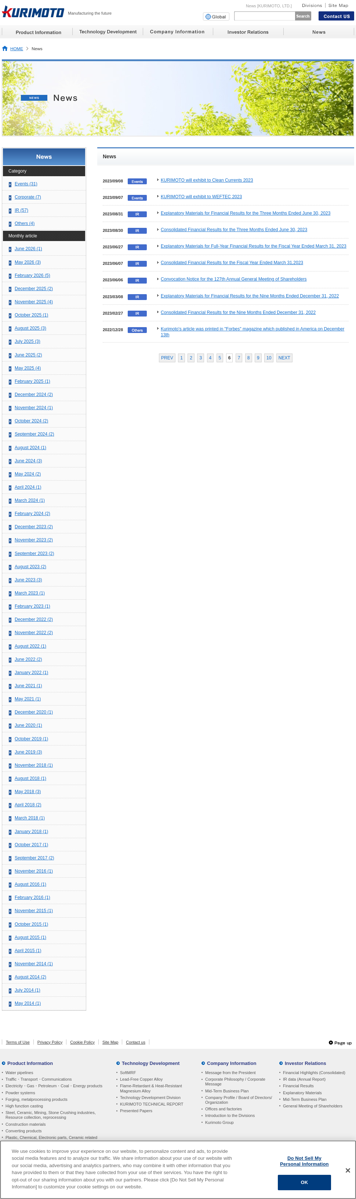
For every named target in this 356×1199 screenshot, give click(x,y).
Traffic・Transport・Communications (39, 1079)
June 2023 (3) (28, 579)
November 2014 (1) (34, 963)
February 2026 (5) (32, 275)
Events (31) (26, 183)
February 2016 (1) (32, 897)
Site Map (110, 1042)
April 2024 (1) (28, 487)
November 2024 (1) (34, 407)
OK (304, 1182)
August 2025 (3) (30, 328)
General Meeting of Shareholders (312, 1106)
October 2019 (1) (31, 738)
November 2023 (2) (34, 540)
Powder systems (20, 1093)
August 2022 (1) (30, 646)
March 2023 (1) (30, 593)
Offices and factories (223, 1109)
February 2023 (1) (32, 606)
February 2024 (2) (32, 513)
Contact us (135, 1042)
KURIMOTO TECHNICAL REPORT (152, 1104)
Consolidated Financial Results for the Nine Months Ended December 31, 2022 (238, 312)
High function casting (24, 1106)
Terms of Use (18, 1042)
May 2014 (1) (28, 1003)
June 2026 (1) (28, 248)
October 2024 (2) (31, 420)
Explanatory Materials (302, 1093)
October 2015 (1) (31, 924)
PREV (167, 357)
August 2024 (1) (30, 447)
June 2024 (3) (28, 460)
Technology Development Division (150, 1097)
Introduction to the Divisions (230, 1115)
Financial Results (298, 1086)
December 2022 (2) (34, 619)
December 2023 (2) (34, 526)
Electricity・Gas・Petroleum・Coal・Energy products (54, 1086)
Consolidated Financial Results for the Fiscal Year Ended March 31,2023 (232, 262)
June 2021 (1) (28, 685)
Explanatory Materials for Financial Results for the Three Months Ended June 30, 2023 (245, 213)
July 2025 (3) (27, 341)
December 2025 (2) (34, 288)
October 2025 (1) (31, 315)
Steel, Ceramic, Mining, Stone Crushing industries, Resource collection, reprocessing (51, 1115)
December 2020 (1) (34, 712)
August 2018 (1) (30, 778)
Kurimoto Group (219, 1122)
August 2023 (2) (30, 566)
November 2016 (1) (34, 871)
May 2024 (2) (28, 474)
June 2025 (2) (28, 355)
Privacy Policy (49, 1042)
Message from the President (230, 1072)
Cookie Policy (82, 1042)
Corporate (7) (28, 197)
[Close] (348, 1170)
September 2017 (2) (34, 858)
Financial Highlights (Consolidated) (314, 1072)
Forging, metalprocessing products (37, 1099)
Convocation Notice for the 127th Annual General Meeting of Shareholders (234, 279)
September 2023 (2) (34, 553)
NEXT (284, 357)
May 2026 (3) (28, 262)
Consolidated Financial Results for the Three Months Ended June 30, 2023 (234, 229)
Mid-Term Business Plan (227, 1091)
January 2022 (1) (31, 672)
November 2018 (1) (34, 765)
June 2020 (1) (28, 725)
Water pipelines (19, 1072)
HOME (16, 48)
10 (268, 357)
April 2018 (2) (28, 804)
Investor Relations (305, 1063)
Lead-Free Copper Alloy (141, 1079)
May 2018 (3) (28, 791)
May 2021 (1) (28, 699)
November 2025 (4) (34, 301)
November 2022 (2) (34, 632)
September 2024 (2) (34, 434)
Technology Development (150, 1063)
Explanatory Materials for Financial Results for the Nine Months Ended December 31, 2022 (250, 296)
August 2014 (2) (30, 977)
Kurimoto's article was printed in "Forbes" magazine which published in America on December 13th (252, 331)
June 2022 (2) (28, 659)
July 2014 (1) (27, 990)
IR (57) (21, 210)
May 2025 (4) (28, 368)
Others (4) (24, 223)
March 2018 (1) (30, 818)
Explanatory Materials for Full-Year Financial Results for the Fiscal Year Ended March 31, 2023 (253, 246)
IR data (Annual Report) (304, 1079)
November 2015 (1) (34, 910)
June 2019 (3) (28, 752)
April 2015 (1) (28, 950)
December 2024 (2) (34, 394)
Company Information (231, 1063)
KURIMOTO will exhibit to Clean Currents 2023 (207, 180)
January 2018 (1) (31, 831)
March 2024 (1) (30, 500)
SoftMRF (128, 1072)
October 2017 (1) (31, 844)
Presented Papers (136, 1111)
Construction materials (26, 1124)
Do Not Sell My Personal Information (304, 1161)
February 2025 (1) (32, 381)
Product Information (30, 1063)
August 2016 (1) (30, 884)
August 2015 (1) (30, 937)
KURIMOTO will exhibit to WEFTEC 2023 (201, 196)
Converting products (23, 1131)
